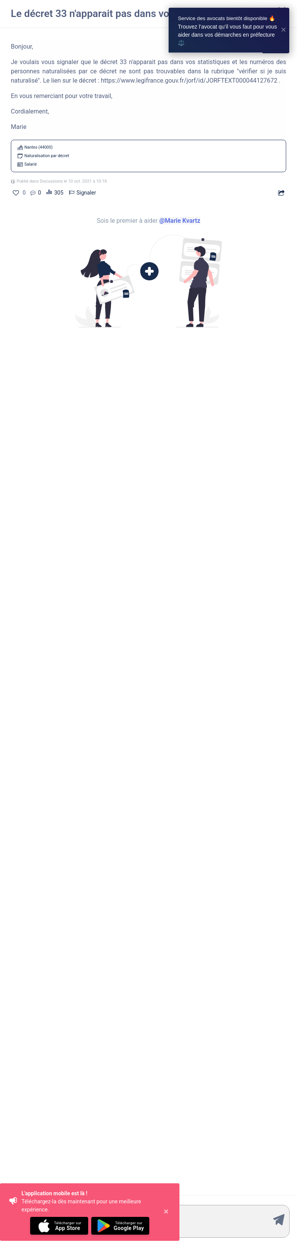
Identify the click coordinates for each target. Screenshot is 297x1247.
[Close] (166, 1212)
